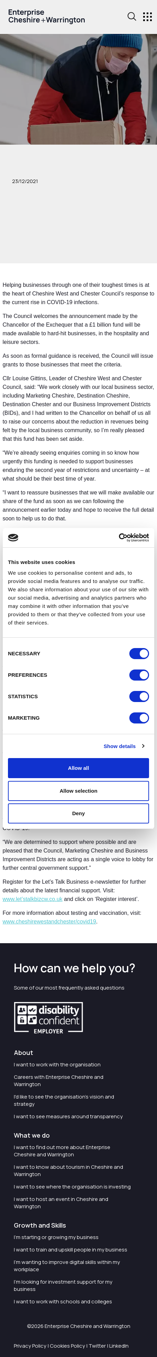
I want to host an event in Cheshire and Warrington (61, 1202)
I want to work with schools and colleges (63, 1301)
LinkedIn (119, 1345)
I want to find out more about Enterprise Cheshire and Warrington (62, 1151)
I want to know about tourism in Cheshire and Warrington (68, 1170)
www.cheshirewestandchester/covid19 (49, 922)
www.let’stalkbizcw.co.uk (33, 899)
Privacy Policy (30, 1345)
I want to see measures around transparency (68, 1116)
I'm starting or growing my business (56, 1237)
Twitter (97, 1345)
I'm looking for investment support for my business (63, 1285)
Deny (78, 813)
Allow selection (78, 791)
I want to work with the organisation (57, 1064)
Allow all (78, 768)
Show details (120, 746)
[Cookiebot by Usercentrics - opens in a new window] (119, 537)
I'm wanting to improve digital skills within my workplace (67, 1265)
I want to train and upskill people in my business (70, 1249)
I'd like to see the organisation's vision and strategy (64, 1100)
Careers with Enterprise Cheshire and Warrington (58, 1080)
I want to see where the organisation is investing (72, 1186)
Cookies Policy (67, 1345)
